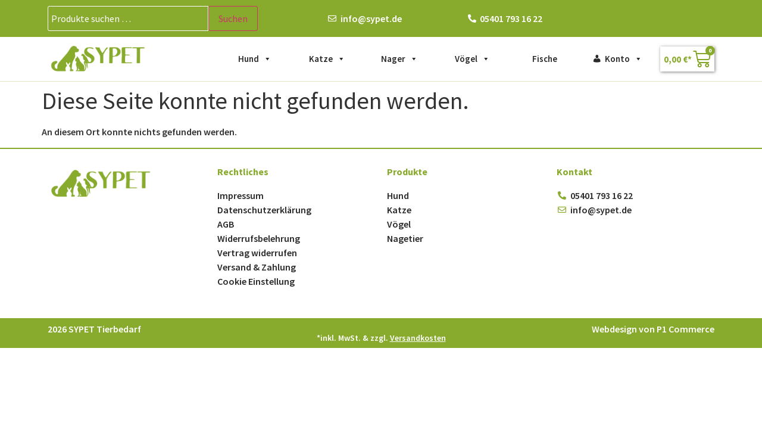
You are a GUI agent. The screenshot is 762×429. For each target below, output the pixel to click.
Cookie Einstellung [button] (256, 281)
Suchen (233, 18)
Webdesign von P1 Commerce (653, 329)
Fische (544, 58)
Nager (399, 59)
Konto (623, 59)
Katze (327, 59)
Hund (254, 59)
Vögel (472, 59)
